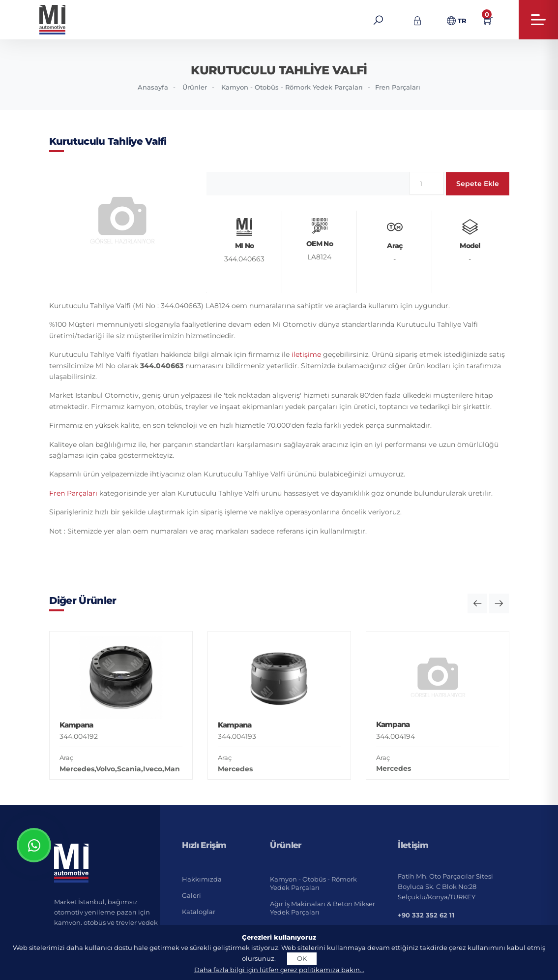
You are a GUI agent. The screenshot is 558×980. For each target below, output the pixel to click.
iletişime (306, 354)
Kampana (76, 724)
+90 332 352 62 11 (426, 915)
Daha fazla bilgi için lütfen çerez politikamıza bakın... (279, 970)
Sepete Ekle (477, 183)
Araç (66, 757)
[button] (477, 603)
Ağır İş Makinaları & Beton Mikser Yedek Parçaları (322, 908)
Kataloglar (198, 912)
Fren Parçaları (397, 87)
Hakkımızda (202, 879)
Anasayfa (153, 87)
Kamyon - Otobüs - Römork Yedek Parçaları (292, 87)
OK (302, 958)
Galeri (191, 895)
